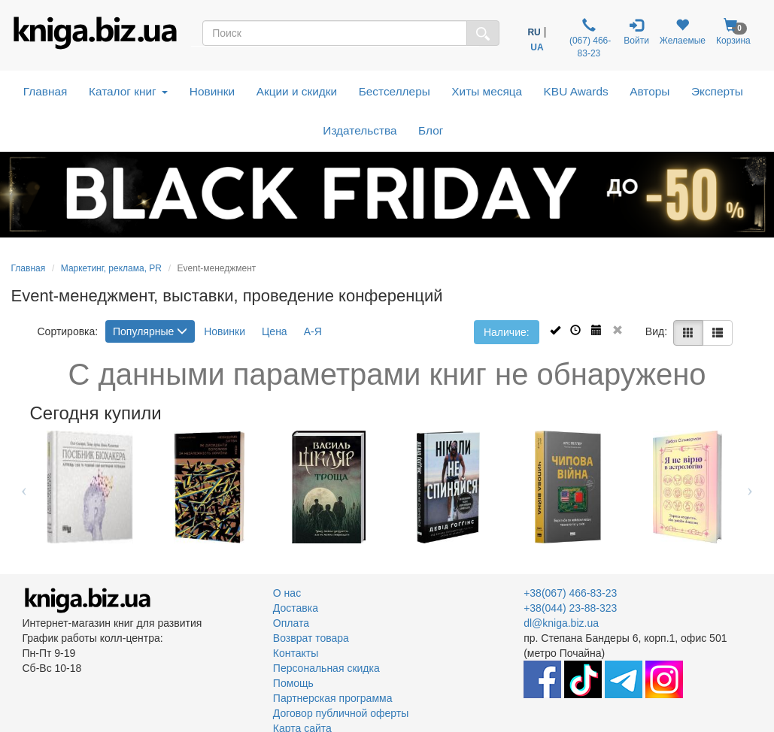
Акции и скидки (297, 91)
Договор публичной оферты (340, 713)
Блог (430, 130)
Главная (45, 91)
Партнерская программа (333, 698)
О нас (287, 593)
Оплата (291, 623)
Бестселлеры (394, 91)
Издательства (359, 130)
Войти (636, 32)
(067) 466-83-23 (589, 38)
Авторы (649, 91)
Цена (274, 331)
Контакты (295, 653)
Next (750, 487)
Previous (24, 487)
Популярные (150, 331)
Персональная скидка (326, 668)
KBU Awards (576, 91)
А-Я (313, 331)
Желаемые (683, 32)
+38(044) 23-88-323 (570, 608)
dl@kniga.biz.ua (561, 623)
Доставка (295, 608)
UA (536, 47)
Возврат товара (311, 638)
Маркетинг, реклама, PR (111, 268)
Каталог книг (128, 91)
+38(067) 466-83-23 (570, 593)
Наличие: (507, 332)
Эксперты (717, 91)
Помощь (293, 683)
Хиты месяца (486, 91)
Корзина (733, 32)
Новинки (212, 91)
